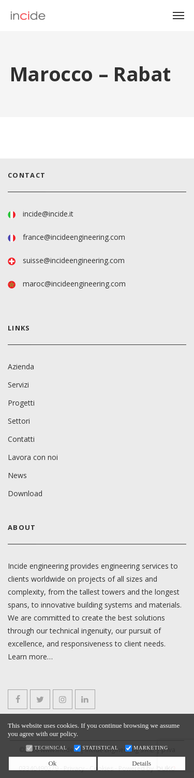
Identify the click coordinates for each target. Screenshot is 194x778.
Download (25, 493)
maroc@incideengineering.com (74, 284)
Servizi (18, 385)
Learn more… (30, 656)
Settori (19, 421)
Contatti (21, 439)
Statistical (100, 748)
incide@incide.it (48, 214)
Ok (52, 763)
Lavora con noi (33, 457)
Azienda (21, 366)
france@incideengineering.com (74, 237)
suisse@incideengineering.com (74, 260)
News (17, 475)
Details (141, 763)
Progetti (21, 403)
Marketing (150, 748)
